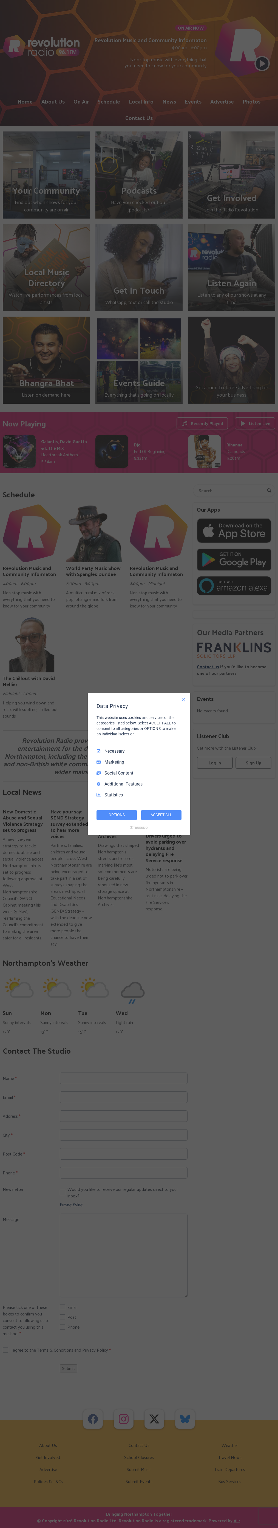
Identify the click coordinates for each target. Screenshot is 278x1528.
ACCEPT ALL (161, 815)
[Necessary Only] (183, 699)
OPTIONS (116, 815)
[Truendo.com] (139, 827)
